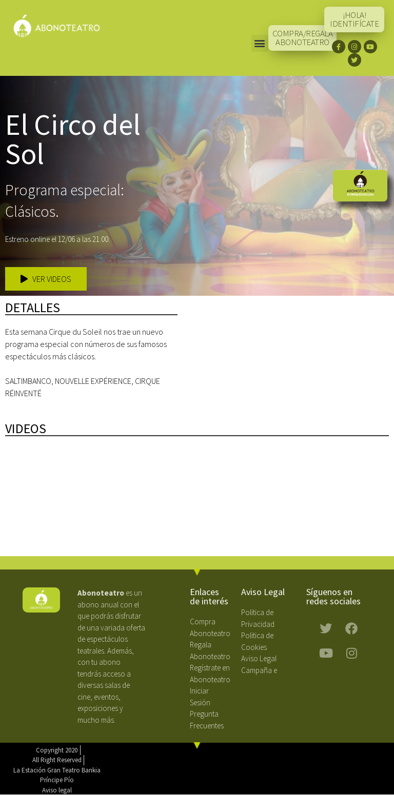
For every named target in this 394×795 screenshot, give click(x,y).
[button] (259, 43)
